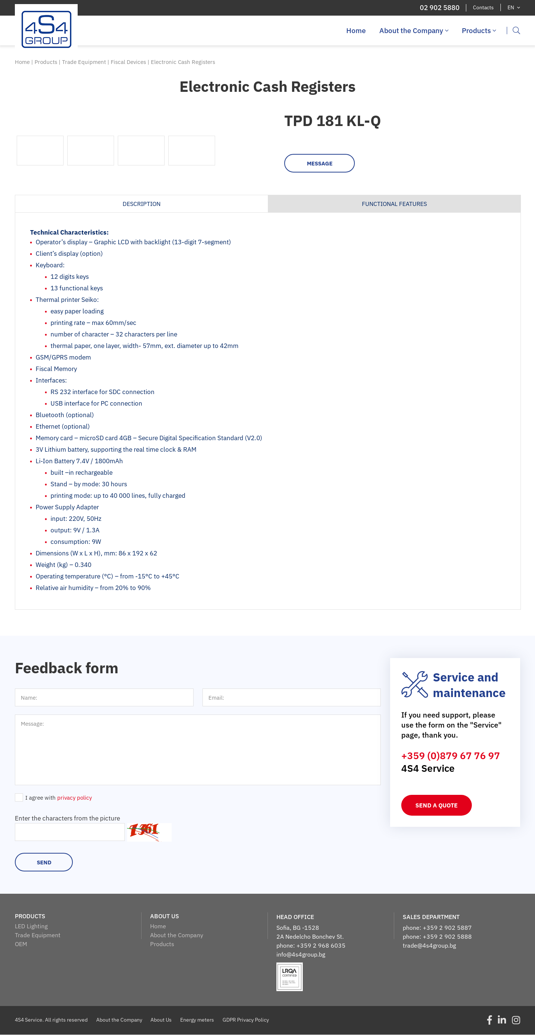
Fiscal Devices (129, 61)
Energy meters (197, 1020)
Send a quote (436, 805)
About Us (161, 1020)
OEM (21, 944)
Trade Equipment (84, 61)
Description (141, 204)
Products (479, 30)
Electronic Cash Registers (183, 61)
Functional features (394, 204)
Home (356, 30)
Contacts (483, 7)
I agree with (58, 798)
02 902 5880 (439, 8)
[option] (141, 122)
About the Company (413, 30)
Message (320, 163)
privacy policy (74, 798)
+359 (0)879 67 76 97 (450, 755)
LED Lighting (31, 926)
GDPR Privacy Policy (246, 1020)
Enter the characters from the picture (67, 819)
